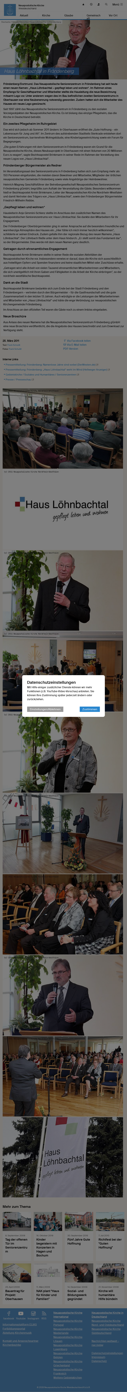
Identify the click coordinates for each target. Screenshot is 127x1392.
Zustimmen (89, 709)
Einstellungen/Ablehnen (45, 709)
